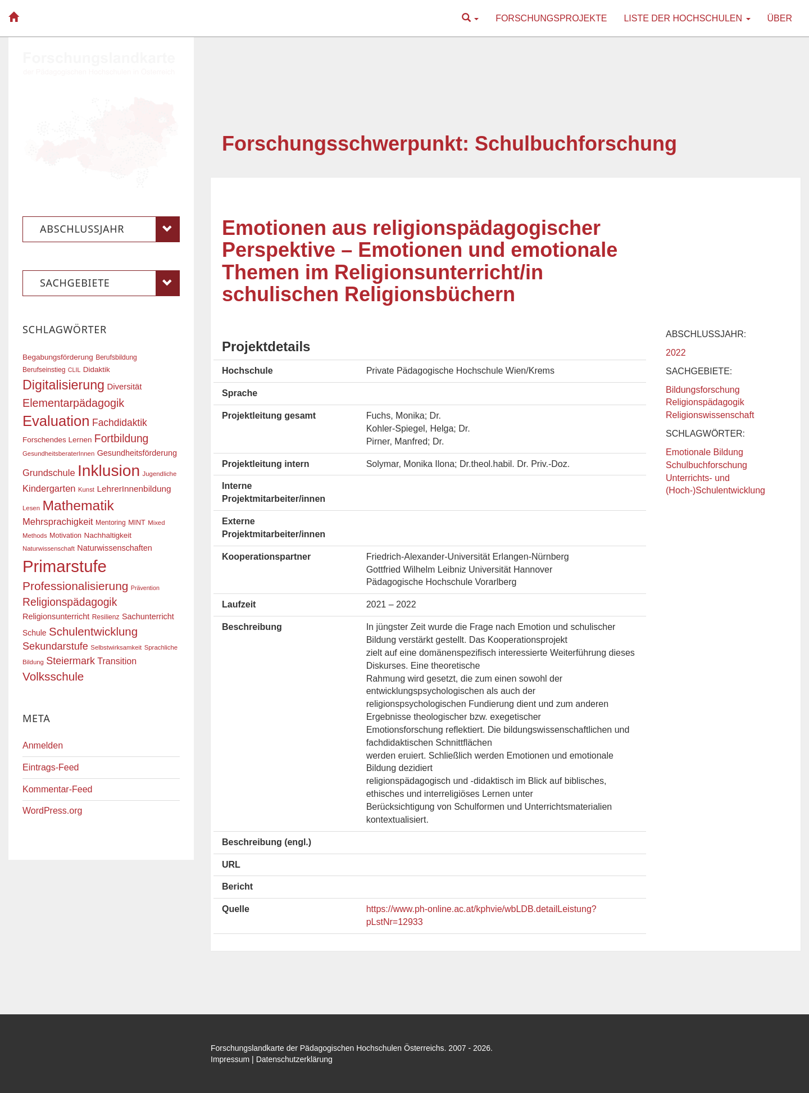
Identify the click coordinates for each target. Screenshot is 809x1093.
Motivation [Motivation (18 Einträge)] (65, 535)
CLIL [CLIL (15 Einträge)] (74, 369)
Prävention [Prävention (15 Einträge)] (145, 587)
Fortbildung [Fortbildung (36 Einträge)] (121, 439)
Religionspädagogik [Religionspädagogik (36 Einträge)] (69, 602)
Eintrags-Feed (50, 767)
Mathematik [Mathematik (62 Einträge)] (77, 505)
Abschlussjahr (110, 229)
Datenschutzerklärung (294, 1059)
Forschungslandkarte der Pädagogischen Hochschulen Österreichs (327, 1048)
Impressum (230, 1059)
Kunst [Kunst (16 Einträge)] (86, 489)
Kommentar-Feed (57, 789)
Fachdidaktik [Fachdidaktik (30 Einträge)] (119, 422)
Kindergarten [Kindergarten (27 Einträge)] (48, 488)
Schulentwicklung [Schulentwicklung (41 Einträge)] (93, 631)
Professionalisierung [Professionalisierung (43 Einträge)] (75, 585)
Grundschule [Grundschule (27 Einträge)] (48, 473)
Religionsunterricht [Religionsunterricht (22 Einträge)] (55, 616)
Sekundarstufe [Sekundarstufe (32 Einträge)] (55, 646)
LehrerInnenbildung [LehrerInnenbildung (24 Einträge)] (134, 488)
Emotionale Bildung (704, 452)
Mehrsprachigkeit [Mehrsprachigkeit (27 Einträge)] (57, 521)
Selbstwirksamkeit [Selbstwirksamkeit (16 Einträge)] (116, 647)
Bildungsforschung (703, 389)
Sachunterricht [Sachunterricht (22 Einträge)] (148, 616)
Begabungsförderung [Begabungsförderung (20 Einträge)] (57, 357)
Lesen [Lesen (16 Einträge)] (31, 508)
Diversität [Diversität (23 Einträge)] (124, 386)
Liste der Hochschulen (687, 18)
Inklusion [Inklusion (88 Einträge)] (109, 470)
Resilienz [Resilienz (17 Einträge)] (106, 617)
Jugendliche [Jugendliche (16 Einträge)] (160, 473)
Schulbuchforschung (706, 465)
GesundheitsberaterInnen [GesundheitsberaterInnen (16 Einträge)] (58, 453)
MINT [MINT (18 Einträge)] (137, 523)
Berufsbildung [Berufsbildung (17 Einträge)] (116, 357)
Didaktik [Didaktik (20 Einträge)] (96, 369)
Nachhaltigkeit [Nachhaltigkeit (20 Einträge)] (108, 535)
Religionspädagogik (705, 402)
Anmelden (42, 745)
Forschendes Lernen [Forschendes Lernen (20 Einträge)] (57, 440)
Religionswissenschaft (710, 415)
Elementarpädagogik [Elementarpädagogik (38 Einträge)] (73, 403)
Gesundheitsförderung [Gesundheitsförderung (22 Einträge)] (137, 452)
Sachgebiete (110, 283)
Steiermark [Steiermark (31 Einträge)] (70, 660)
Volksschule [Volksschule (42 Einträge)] (53, 676)
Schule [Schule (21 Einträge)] (34, 632)
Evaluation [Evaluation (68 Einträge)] (56, 421)
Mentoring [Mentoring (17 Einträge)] (111, 523)
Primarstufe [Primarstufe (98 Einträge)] (64, 566)
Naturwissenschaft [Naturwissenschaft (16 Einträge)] (48, 548)
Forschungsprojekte (551, 18)
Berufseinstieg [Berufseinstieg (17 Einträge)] (43, 370)
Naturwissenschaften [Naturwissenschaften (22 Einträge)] (114, 547)
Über (779, 18)
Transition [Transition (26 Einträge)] (117, 661)
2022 (676, 352)
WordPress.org (52, 810)
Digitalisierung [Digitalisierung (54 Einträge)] (63, 385)
